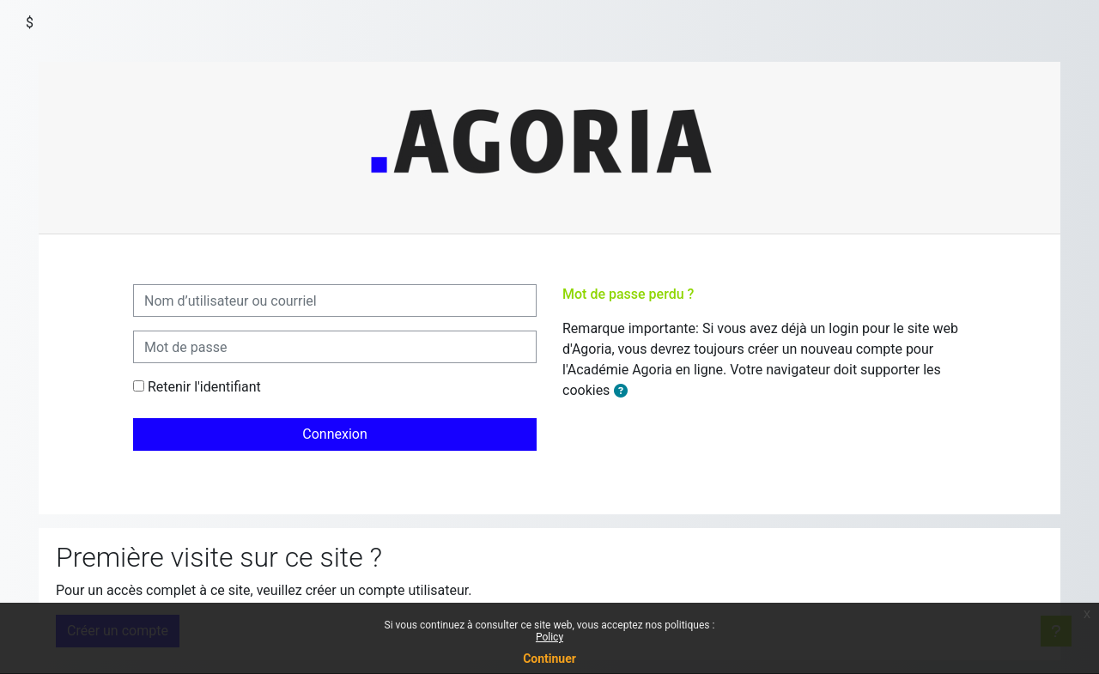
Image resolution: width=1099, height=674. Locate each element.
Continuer (549, 658)
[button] (620, 391)
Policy (549, 637)
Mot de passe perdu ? (628, 294)
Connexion (334, 434)
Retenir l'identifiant (204, 387)
